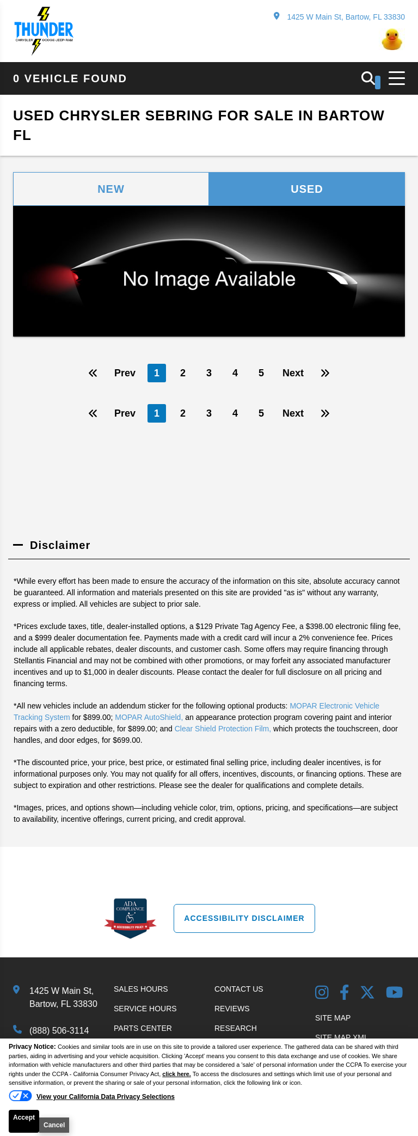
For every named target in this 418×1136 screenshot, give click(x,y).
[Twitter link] (367, 994)
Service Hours (145, 1008)
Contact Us (238, 989)
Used (307, 189)
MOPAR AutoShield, (149, 717)
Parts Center (143, 1028)
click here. (177, 1074)
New (111, 189)
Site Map (333, 1017)
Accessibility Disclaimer (244, 918)
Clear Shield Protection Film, (223, 728)
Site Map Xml (341, 1037)
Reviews (232, 1008)
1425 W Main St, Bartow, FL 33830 (339, 16)
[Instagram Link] (322, 994)
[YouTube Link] (394, 994)
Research (235, 1028)
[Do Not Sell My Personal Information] (92, 1097)
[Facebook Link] (344, 994)
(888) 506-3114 (59, 1030)
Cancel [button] (54, 1125)
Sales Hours (141, 989)
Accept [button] (24, 1117)
